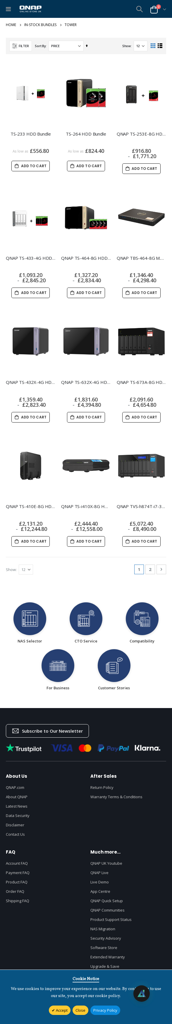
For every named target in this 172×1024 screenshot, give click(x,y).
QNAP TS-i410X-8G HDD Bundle (86, 506)
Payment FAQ (18, 872)
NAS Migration (102, 928)
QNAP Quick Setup (106, 900)
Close (80, 1010)
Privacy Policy (105, 1010)
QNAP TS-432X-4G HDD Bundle (30, 382)
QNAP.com (15, 787)
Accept (61, 1010)
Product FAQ (16, 882)
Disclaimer (15, 825)
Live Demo (99, 882)
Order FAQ (15, 891)
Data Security (18, 815)
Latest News (16, 806)
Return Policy (101, 787)
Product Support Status (111, 919)
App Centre (100, 891)
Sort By (40, 46)
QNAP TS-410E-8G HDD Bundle (30, 506)
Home (11, 24)
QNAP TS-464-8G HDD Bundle (86, 258)
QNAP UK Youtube (106, 863)
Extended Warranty (107, 957)
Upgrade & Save (104, 966)
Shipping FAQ (17, 900)
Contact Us (15, 834)
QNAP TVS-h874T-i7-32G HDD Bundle (141, 506)
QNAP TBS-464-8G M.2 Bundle (141, 258)
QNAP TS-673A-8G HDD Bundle (141, 382)
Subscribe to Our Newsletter (47, 730)
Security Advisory (105, 938)
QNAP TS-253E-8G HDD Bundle (141, 134)
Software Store (103, 947)
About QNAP (16, 796)
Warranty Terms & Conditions (116, 796)
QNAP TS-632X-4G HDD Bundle (86, 382)
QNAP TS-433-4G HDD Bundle (30, 258)
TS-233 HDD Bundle (31, 134)
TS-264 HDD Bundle (86, 134)
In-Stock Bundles (40, 25)
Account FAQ (17, 863)
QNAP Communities (107, 910)
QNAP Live (99, 872)
